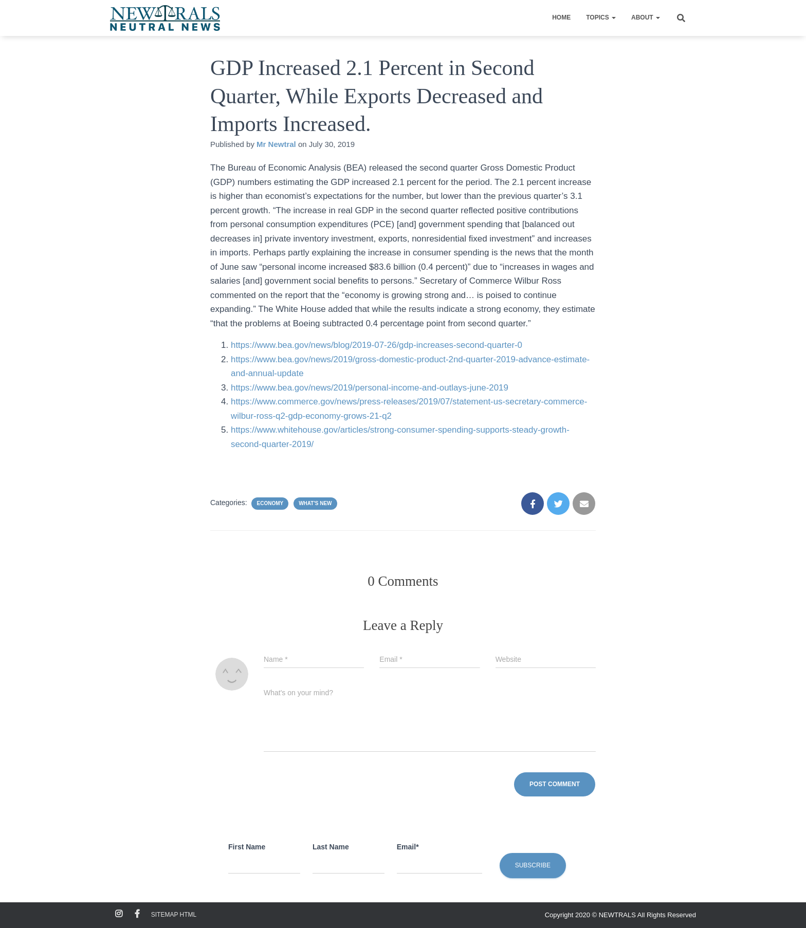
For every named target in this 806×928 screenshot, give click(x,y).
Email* (408, 847)
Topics (601, 17)
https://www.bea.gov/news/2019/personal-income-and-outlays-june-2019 (370, 388)
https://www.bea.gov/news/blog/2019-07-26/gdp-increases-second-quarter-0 (378, 345)
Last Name (331, 847)
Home (561, 17)
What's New (315, 503)
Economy (270, 503)
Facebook (137, 914)
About (645, 17)
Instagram (118, 914)
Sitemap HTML (173, 914)
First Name (246, 847)
